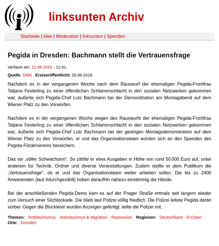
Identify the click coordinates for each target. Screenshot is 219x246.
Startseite (30, 36)
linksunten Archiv (96, 17)
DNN (27, 75)
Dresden (28, 222)
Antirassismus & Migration (83, 217)
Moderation (67, 36)
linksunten (92, 36)
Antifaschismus (42, 217)
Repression (121, 217)
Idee (47, 36)
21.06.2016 (42, 67)
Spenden (116, 36)
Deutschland (170, 217)
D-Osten (194, 217)
